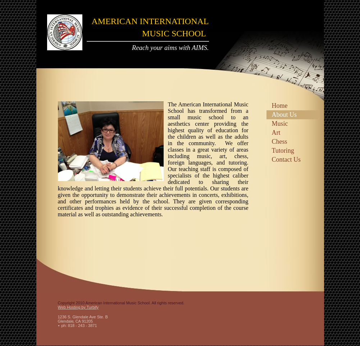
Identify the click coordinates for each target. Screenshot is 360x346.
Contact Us (286, 159)
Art (276, 132)
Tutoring (283, 150)
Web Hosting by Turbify (78, 307)
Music (280, 123)
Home (280, 105)
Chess (279, 141)
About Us (284, 114)
